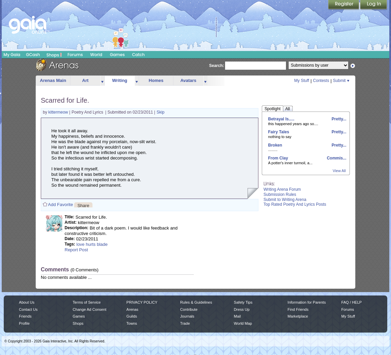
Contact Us (28, 309)
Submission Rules (280, 194)
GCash (33, 54)
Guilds (131, 316)
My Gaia (11, 54)
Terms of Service (87, 302)
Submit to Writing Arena (285, 199)
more (102, 81)
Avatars (188, 80)
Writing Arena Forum (282, 189)
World (96, 54)
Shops (54, 54)
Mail (237, 316)
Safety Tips (243, 302)
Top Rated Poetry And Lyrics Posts (295, 204)
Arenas (132, 309)
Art (85, 80)
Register (344, 5)
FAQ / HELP (351, 302)
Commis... (336, 158)
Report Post (76, 249)
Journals (187, 316)
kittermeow (58, 112)
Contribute (189, 309)
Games (117, 54)
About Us (26, 302)
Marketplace (298, 316)
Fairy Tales (278, 132)
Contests (321, 80)
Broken (275, 145)
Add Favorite (60, 204)
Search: (216, 65)
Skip (160, 112)
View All (339, 171)
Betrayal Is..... (281, 119)
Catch (138, 54)
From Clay (278, 158)
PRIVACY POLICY (141, 302)
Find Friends (298, 309)
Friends (25, 316)
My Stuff (301, 80)
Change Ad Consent (89, 309)
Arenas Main (53, 80)
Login (373, 5)
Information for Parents (307, 302)
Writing (120, 80)
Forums (75, 54)
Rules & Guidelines (196, 302)
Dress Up (242, 309)
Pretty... (338, 119)
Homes (156, 80)
